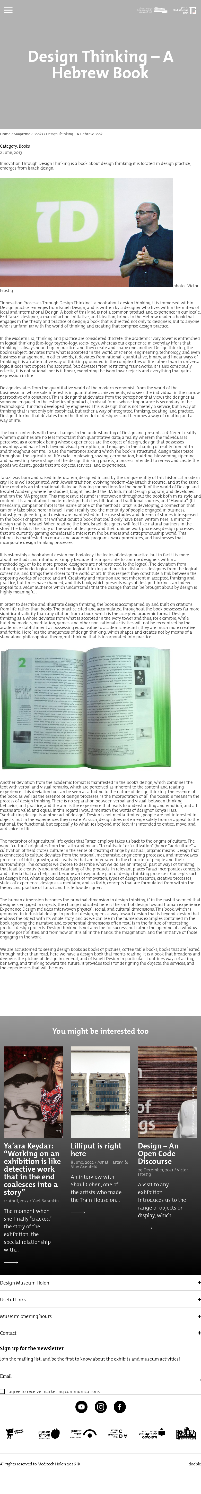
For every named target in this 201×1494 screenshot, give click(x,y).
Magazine (22, 134)
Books (38, 134)
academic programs (90, 537)
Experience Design (18, 909)
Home (5, 134)
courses (55, 537)
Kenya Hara (166, 810)
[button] (7, 1474)
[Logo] (153, 10)
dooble (195, 1464)
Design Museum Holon (24, 1283)
